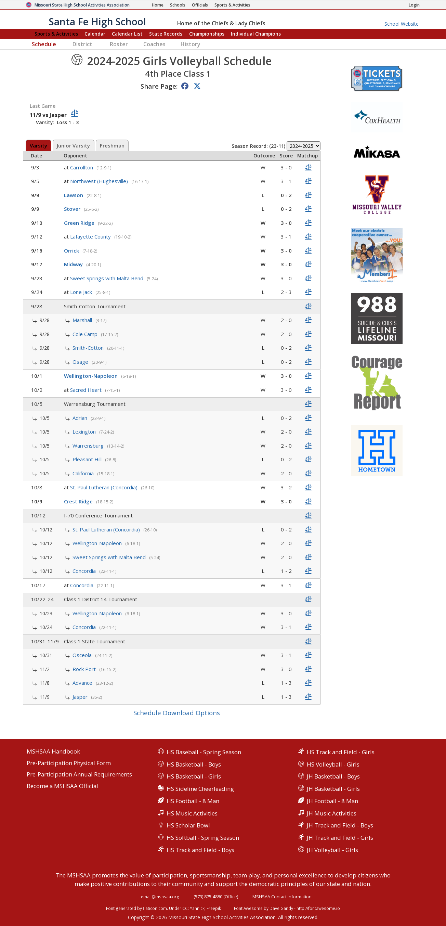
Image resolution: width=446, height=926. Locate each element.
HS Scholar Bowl (188, 825)
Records (165, 33)
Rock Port (85, 669)
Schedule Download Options (176, 712)
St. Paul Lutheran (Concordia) (104, 487)
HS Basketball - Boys (194, 764)
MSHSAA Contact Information (282, 896)
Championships (206, 33)
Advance (83, 682)
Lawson (74, 195)
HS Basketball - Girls (194, 776)
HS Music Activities (192, 813)
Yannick (197, 908)
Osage (81, 361)
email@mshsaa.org (160, 896)
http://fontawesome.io (318, 908)
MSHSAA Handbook (53, 751)
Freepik (214, 908)
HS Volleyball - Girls (333, 764)
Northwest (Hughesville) (99, 181)
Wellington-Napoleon (91, 375)
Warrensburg (89, 445)
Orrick (72, 250)
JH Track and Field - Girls (340, 837)
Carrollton (82, 167)
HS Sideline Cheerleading (200, 789)
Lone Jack (81, 291)
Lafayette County (91, 236)
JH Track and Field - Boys (340, 825)
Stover (73, 208)
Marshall (83, 320)
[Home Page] (157, 5)
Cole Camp (86, 334)
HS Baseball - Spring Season (204, 752)
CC (185, 908)
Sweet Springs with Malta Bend (107, 278)
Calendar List (127, 33)
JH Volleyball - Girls (332, 850)
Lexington (85, 431)
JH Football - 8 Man (332, 801)
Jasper (81, 696)
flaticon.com (155, 908)
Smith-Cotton (89, 347)
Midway (74, 264)
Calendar (94, 33)
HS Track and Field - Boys (200, 850)
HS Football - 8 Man (193, 801)
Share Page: (159, 86)
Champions (256, 33)
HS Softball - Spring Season (203, 837)
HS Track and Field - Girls (341, 752)
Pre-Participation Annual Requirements (79, 774)
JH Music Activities (331, 813)
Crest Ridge (79, 501)
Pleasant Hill (88, 459)
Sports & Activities (56, 33)
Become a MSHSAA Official (62, 786)
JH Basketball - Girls (333, 789)
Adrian (81, 417)
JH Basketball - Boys (333, 776)
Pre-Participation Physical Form (69, 763)
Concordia (85, 570)
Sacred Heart (86, 389)
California (84, 473)
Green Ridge (80, 222)
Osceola (83, 655)
